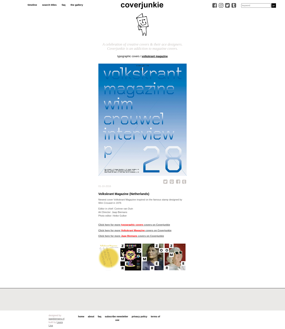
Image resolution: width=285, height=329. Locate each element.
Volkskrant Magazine (155, 56)
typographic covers (128, 56)
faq (63, 5)
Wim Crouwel (105, 203)
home (81, 316)
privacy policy (139, 316)
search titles (49, 5)
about (91, 316)
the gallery (77, 5)
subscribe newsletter (116, 316)
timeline (32, 5)
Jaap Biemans (119, 212)
